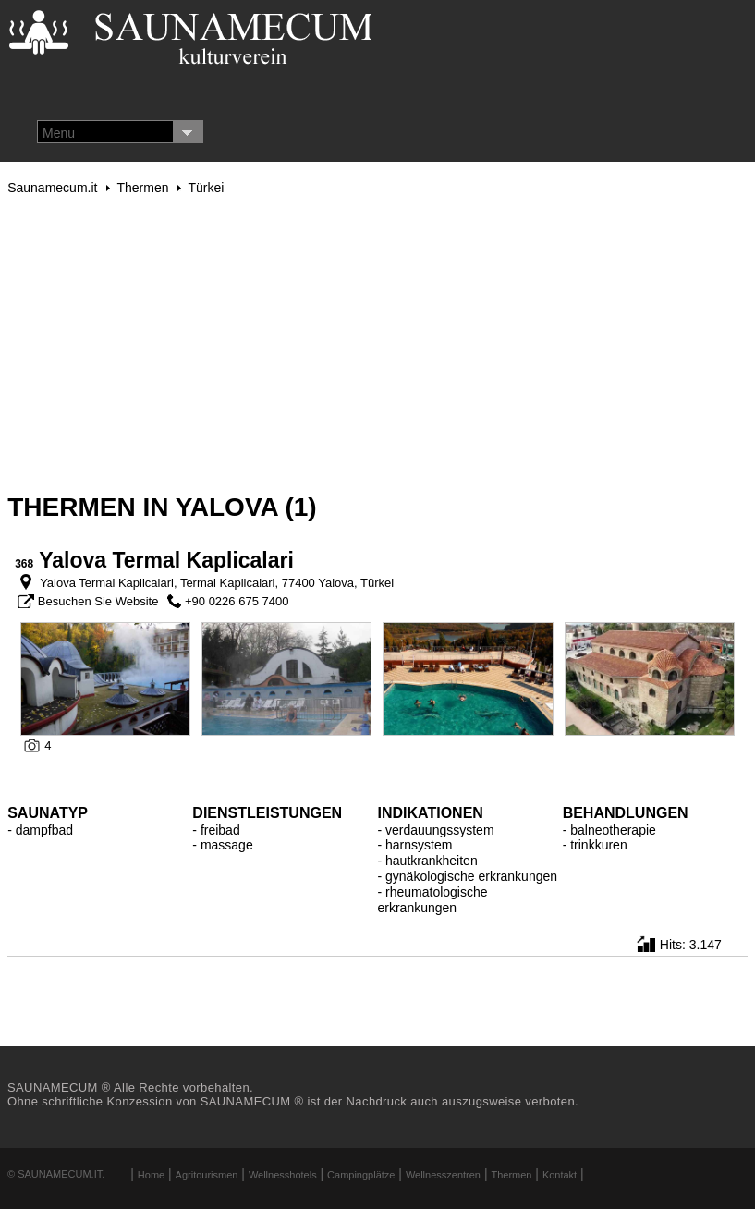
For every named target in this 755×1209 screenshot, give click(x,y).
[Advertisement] (377, 343)
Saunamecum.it (52, 187)
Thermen (142, 187)
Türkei (206, 187)
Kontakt (559, 1174)
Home (151, 1174)
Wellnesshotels (283, 1174)
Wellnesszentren (443, 1174)
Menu (59, 133)
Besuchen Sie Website (98, 601)
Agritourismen (207, 1174)
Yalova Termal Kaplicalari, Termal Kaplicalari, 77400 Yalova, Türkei (215, 583)
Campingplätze (361, 1174)
